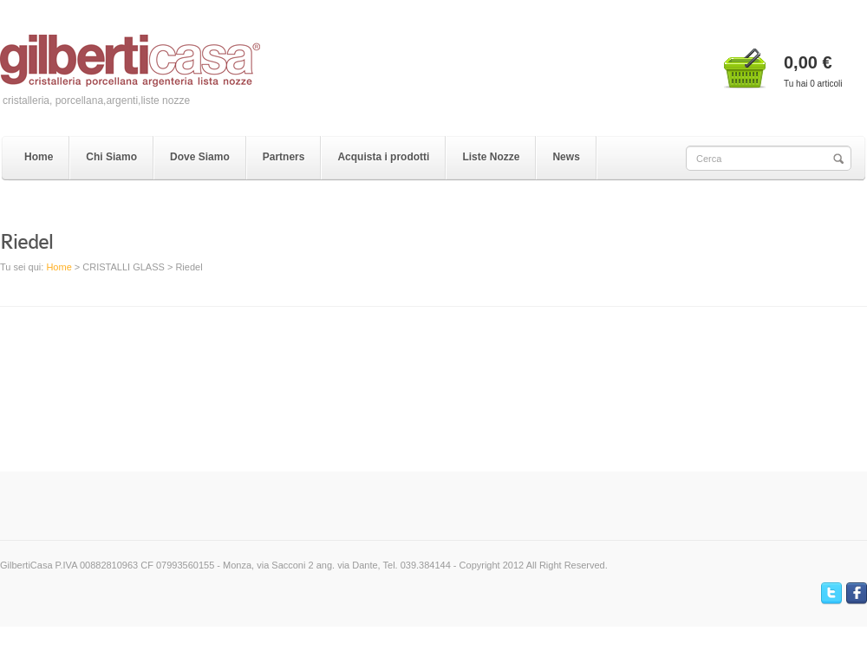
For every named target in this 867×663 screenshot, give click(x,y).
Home (58, 267)
